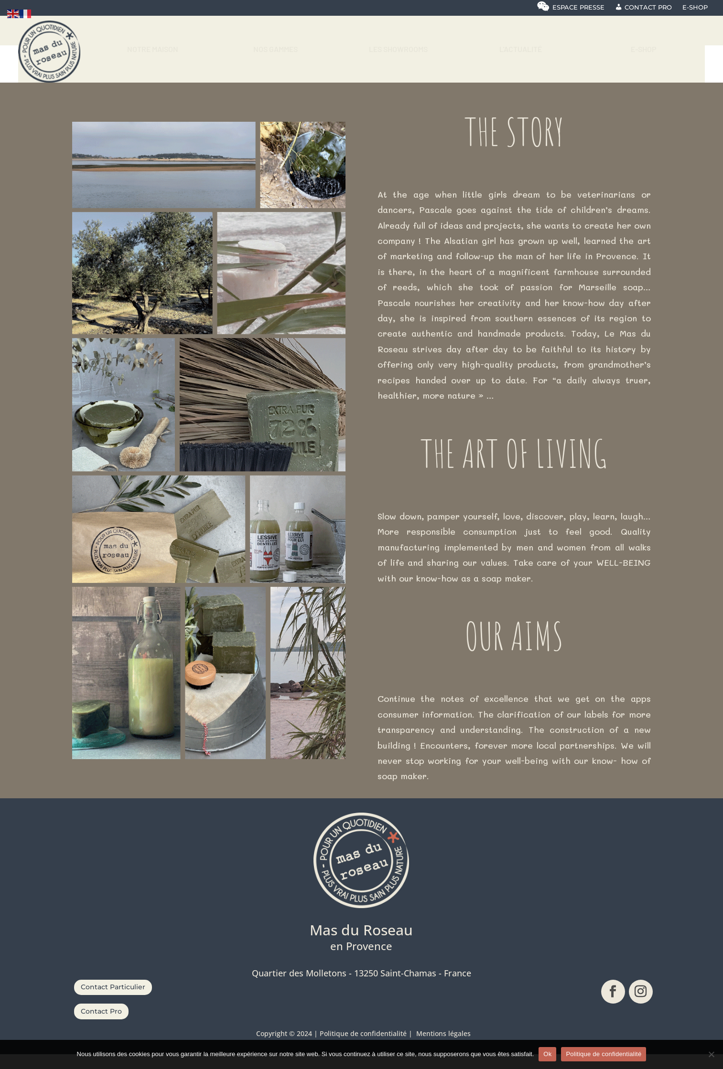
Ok (547, 1054)
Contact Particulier (113, 1001)
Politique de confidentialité (603, 1054)
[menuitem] (152, 53)
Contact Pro (101, 1026)
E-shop (695, 7)
